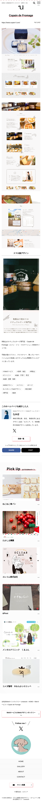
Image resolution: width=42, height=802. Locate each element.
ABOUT (21, 771)
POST (30, 450)
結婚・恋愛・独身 (9, 379)
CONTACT (21, 777)
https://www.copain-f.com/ (11, 22)
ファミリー (7, 375)
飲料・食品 (21, 371)
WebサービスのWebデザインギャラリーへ (21, 714)
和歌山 (33, 371)
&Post (5, 613)
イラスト (21, 385)
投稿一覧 (21, 439)
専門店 (6, 393)
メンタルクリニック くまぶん (16, 650)
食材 (14, 393)
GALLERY (21, 766)
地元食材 (29, 389)
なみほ (38, 22)
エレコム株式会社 (10, 577)
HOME (21, 761)
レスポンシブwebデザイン (12, 389)
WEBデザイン (8, 385)
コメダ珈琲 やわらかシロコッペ (17, 686)
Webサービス (8, 371)
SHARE (11, 450)
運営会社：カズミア (22, 792)
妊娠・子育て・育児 (22, 375)
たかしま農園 (8, 540)
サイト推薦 (21, 785)
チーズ (30, 385)
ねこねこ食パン (9, 504)
